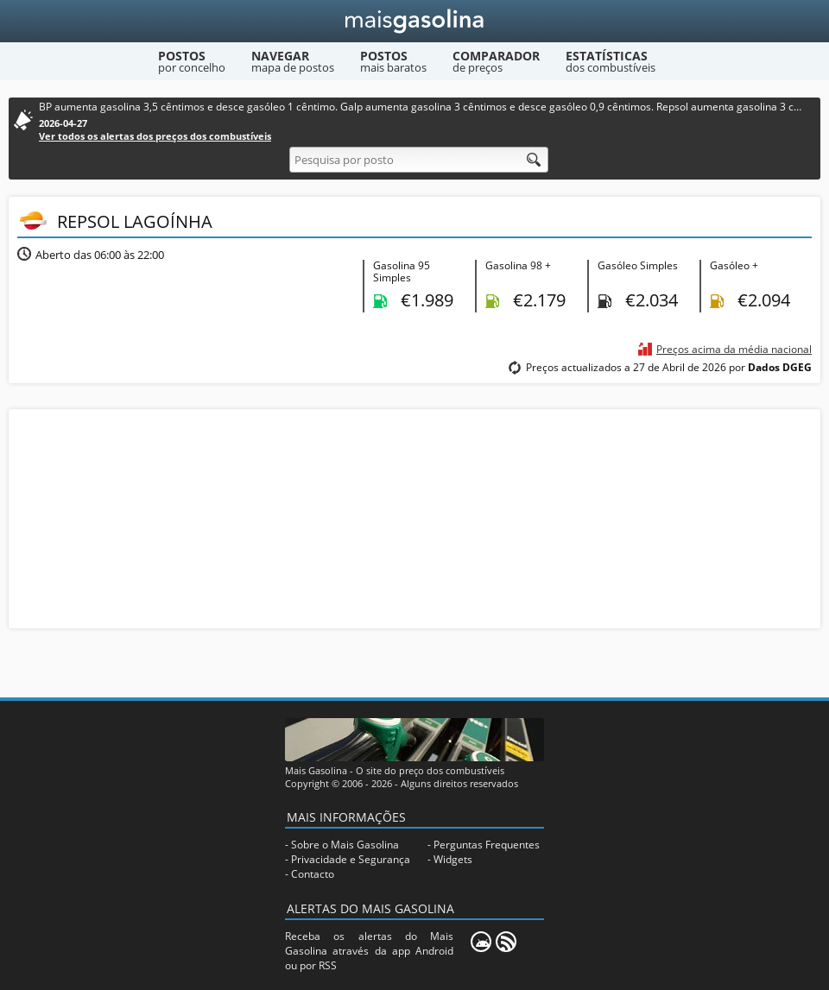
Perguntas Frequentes (486, 844)
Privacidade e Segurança (350, 859)
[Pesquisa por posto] (418, 160)
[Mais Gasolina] (415, 21)
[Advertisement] (414, 517)
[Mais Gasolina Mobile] (481, 941)
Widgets (452, 859)
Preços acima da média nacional (734, 349)
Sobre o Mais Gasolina (345, 844)
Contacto (312, 874)
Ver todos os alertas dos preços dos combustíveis (155, 135)
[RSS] (506, 941)
